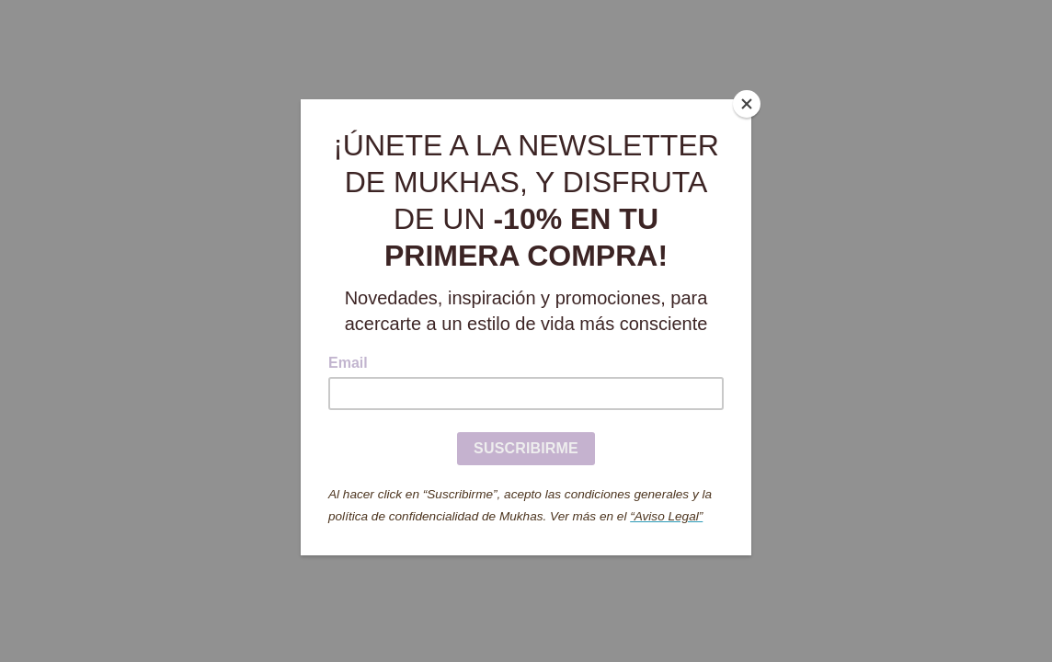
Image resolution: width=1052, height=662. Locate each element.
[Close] (746, 104)
